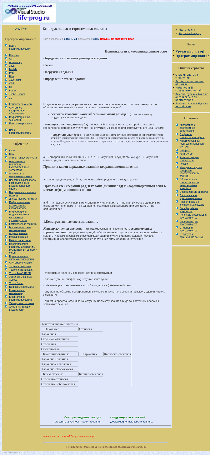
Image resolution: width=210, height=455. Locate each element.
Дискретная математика (23, 198)
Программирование (20, 123)
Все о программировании (20, 131)
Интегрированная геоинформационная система (192, 143)
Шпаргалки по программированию (20, 298)
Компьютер (186, 153)
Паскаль (14, 55)
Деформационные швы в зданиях (131, 421)
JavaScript (15, 80)
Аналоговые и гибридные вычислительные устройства (19, 165)
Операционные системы (194, 191)
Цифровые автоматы (21, 286)
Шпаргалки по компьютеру (17, 292)
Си (10, 58)
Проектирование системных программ (21, 258)
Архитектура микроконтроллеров (20, 175)
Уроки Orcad (16, 283)
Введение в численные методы (22, 194)
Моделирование (18, 236)
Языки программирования (20, 47)
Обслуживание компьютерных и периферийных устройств (189, 184)
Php (11, 72)
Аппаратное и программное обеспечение (187, 128)
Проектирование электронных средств (192, 203)
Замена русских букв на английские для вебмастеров (191, 97)
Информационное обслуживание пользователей (19, 205)
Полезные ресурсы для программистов (193, 216)
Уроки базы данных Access (20, 278)
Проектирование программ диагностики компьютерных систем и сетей (23, 248)
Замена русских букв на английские (191, 105)
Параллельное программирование (191, 197)
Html (11, 76)
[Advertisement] (105, 257)
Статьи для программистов (188, 229)
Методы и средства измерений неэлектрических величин (191, 172)
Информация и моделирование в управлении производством (19, 216)
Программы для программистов (189, 223)
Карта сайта (187, 29)
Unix (11, 154)
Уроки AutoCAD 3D (20, 273)
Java (11, 65)
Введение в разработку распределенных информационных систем (22, 184)
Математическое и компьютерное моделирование (20, 230)
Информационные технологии (19, 118)
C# (10, 87)
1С (10, 97)
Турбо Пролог (17, 94)
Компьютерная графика (23, 223)
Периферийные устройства (189, 210)
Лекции (184, 163)
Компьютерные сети (20, 104)
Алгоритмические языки (23, 157)
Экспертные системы (21, 303)
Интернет (185, 150)
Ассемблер (15, 62)
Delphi (12, 90)
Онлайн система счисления (186, 76)
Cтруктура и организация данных (192, 236)
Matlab (13, 69)
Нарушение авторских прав (117, 39)
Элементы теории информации (19, 308)
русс (17, 28)
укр (24, 28)
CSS (11, 83)
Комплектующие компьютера (189, 159)
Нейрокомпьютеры (20, 240)
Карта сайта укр (190, 33)
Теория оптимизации (21, 269)
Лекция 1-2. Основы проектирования (78, 421)
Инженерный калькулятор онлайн (189, 89)
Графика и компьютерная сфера (192, 136)
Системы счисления (20, 262)
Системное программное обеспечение (17, 110)
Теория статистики (20, 266)
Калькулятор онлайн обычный (189, 83)
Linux (12, 150)
